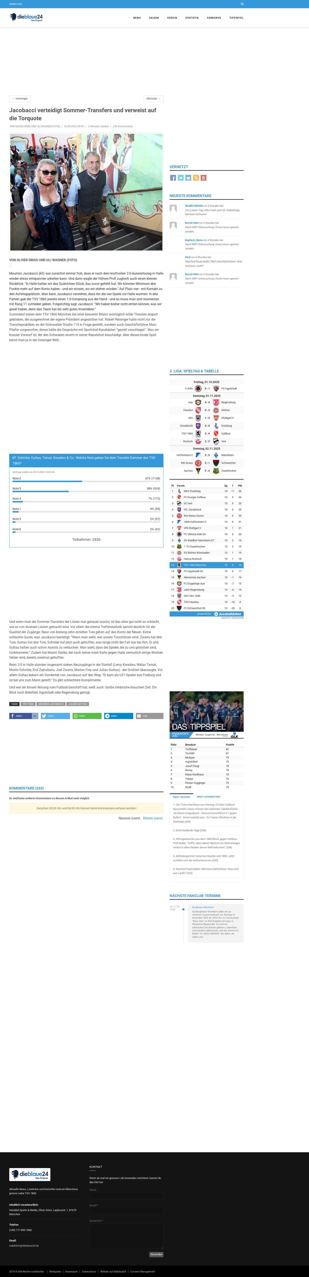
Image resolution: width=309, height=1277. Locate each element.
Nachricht (96, 1220)
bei (212, 210)
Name (92, 1189)
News (137, 17)
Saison (154, 17)
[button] (23, 716)
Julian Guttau (77, 704)
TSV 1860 (28, 704)
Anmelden (15, 4)
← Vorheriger (20, 98)
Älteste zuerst (152, 818)
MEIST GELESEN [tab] (181, 797)
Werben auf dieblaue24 (113, 1271)
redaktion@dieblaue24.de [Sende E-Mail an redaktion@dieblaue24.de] (24, 1245)
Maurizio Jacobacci (51, 704)
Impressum (71, 1271)
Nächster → (153, 98)
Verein (172, 17)
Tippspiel (236, 17)
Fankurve (214, 17)
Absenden (156, 1254)
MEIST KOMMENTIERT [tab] (209, 797)
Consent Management (142, 1272)
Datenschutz (89, 1271)
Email (93, 1205)
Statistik (192, 17)
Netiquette (55, 1271)
